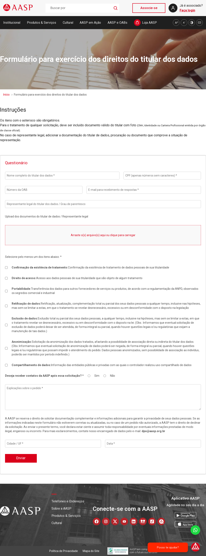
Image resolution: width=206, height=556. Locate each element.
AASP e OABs (117, 22)
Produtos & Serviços (41, 22)
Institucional (11, 22)
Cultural (68, 22)
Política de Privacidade (63, 551)
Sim (96, 375)
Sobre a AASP (61, 508)
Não (112, 375)
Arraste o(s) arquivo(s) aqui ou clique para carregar (103, 235)
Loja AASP (149, 22)
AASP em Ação (90, 22)
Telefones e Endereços (68, 501)
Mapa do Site (91, 551)
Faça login (187, 10)
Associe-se (148, 8)
